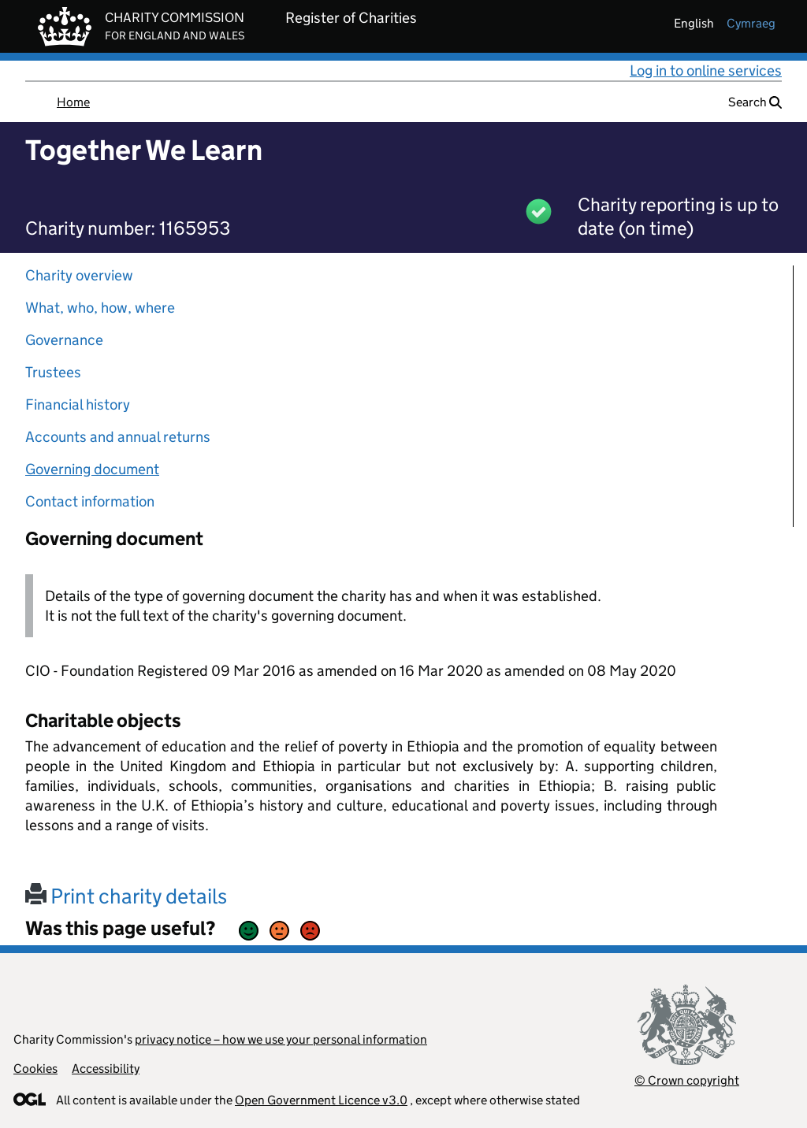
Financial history (77, 404)
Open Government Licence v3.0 (321, 1100)
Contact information (89, 501)
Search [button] (755, 102)
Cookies (35, 1068)
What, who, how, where (100, 308)
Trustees (53, 372)
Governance (64, 340)
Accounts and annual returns (117, 437)
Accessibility (105, 1068)
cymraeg (751, 23)
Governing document (92, 469)
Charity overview (79, 275)
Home (73, 102)
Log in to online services (706, 70)
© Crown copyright (686, 1080)
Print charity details (126, 896)
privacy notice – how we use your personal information (281, 1039)
